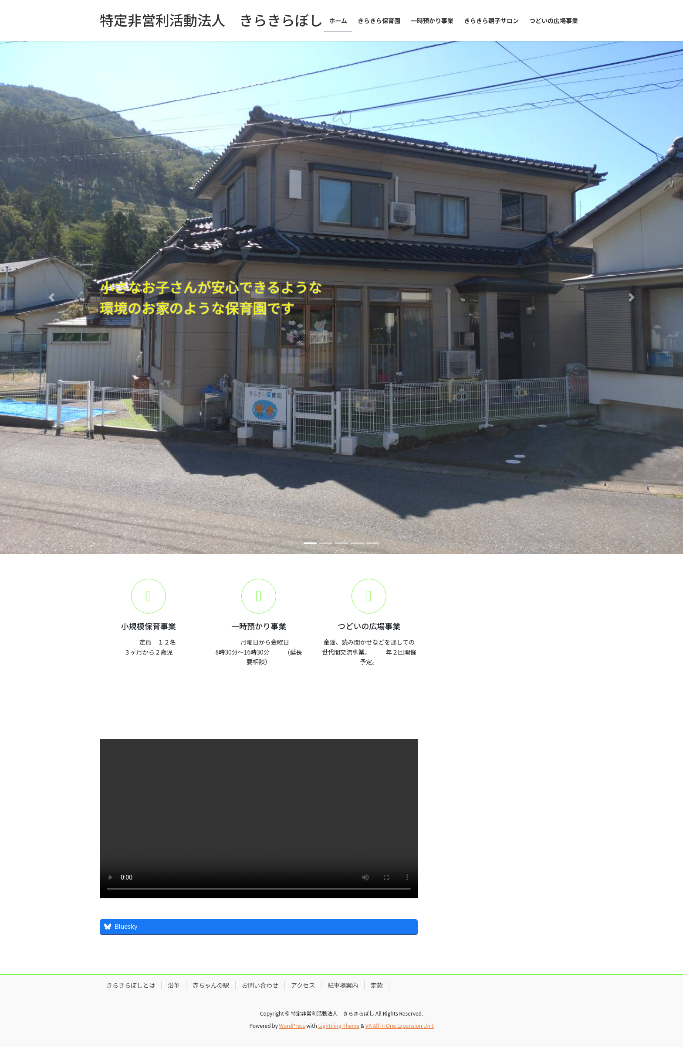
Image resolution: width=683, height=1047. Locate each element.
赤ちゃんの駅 (211, 985)
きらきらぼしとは (130, 985)
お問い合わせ (260, 985)
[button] (51, 297)
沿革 (174, 985)
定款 (377, 985)
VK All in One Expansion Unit (399, 1025)
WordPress (292, 1025)
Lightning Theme (338, 1025)
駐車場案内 (343, 985)
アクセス (303, 985)
